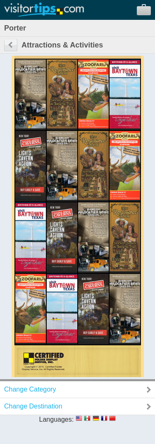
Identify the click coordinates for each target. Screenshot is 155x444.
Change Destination (33, 406)
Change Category (30, 389)
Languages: (56, 419)
